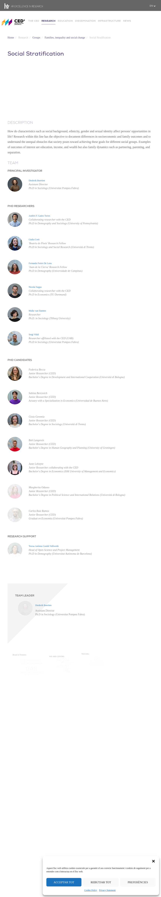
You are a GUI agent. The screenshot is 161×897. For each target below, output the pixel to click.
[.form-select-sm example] (152, 6)
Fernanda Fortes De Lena (40, 263)
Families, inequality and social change (65, 37)
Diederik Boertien (37, 180)
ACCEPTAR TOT (64, 882)
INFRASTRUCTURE (109, 20)
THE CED (33, 20)
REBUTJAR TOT (101, 882)
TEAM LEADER (24, 595)
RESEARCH (48, 20)
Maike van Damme (37, 310)
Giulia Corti (34, 239)
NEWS (127, 20)
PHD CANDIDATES (20, 360)
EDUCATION (65, 20)
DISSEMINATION (85, 20)
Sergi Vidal (34, 334)
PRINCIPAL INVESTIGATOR (25, 171)
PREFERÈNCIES (138, 882)
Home (11, 37)
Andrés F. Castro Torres (39, 215)
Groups (36, 37)
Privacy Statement (107, 890)
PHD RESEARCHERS (21, 206)
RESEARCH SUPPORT (22, 536)
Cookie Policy (90, 890)
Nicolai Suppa (35, 287)
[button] (153, 861)
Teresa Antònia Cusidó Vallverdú (44, 546)
